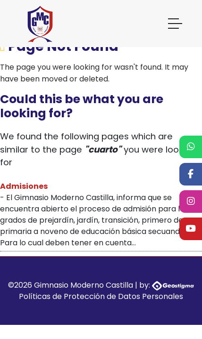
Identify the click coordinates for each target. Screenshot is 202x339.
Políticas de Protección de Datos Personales (101, 296)
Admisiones (24, 186)
